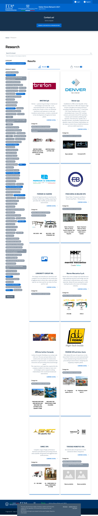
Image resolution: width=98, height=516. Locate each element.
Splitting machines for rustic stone (14, 247)
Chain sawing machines (11, 102)
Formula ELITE (81, 154)
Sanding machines (10, 224)
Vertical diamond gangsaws (12, 279)
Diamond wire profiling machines (13, 130)
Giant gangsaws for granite (12, 159)
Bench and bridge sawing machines (14, 85)
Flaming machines (10, 147)
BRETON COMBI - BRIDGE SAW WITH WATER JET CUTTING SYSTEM (37, 152)
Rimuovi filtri (10, 297)
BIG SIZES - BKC (37, 234)
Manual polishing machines (12, 178)
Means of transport (10, 184)
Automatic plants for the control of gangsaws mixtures (14, 78)
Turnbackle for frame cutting (12, 274)
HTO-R (81, 315)
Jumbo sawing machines (11, 164)
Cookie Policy (73, 506)
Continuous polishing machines (13, 111)
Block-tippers (22, 91)
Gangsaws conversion (11, 153)
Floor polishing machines (12, 150)
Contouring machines (11, 114)
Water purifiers (9, 282)
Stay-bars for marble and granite (13, 255)
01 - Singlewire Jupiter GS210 (69, 392)
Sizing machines (10, 236)
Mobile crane (20, 184)
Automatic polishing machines (13, 82)
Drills (9, 136)
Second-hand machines (11, 227)
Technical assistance (11, 264)
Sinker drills (20, 233)
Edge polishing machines (20, 136)
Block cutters (23, 88)
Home (7, 38)
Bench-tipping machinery (12, 88)
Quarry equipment (10, 218)
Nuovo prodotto (69, 485)
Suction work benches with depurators (15, 261)
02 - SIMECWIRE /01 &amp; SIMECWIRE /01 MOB (50, 486)
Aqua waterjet (69, 154)
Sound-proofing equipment (12, 239)
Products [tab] (76, 67)
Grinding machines (10, 162)
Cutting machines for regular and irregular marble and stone (15, 121)
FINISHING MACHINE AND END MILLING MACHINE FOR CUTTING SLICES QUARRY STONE (37, 406)
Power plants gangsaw (11, 204)
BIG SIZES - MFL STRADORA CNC (50, 235)
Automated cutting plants (12, 72)
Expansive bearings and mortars (13, 142)
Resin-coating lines (20, 218)
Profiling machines (10, 207)
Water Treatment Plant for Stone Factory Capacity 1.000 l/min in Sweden (81, 231)
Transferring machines (11, 271)
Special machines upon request (13, 241)
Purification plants (10, 212)
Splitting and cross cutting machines (14, 244)
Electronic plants (10, 139)
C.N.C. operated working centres (13, 97)
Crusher (9, 117)
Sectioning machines (11, 230)
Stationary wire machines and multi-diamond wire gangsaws (14, 251)
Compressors (20, 108)
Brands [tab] (43, 67)
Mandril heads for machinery (12, 175)
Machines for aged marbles (12, 170)
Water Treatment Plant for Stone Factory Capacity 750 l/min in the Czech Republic (68, 231)
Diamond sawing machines (12, 127)
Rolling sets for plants (11, 221)
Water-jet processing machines (13, 287)
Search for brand (11, 53)
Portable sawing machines (12, 201)
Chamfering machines (11, 105)
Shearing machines (10, 233)
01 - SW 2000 (37, 485)
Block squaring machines (12, 91)
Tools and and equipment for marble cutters (14, 267)
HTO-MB (69, 315)
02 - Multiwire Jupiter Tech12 (81, 392)
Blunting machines (10, 94)
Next (59, 144)
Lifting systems (9, 167)
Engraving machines (20, 139)
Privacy (65, 506)
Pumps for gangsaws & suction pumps (15, 210)
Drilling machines (21, 133)
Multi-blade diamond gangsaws (13, 189)
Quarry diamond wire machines (13, 215)
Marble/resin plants (10, 181)
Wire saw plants (18, 290)
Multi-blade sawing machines (13, 192)
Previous (30, 144)
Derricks (9, 124)
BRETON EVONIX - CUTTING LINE (50, 150)
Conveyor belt (21, 114)
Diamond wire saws (10, 133)
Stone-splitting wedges (11, 258)
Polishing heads (21, 198)
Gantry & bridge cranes (11, 156)
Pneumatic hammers (11, 198)
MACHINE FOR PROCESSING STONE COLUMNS (50, 404)
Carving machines (10, 100)
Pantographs (9, 195)
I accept (74, 508)
